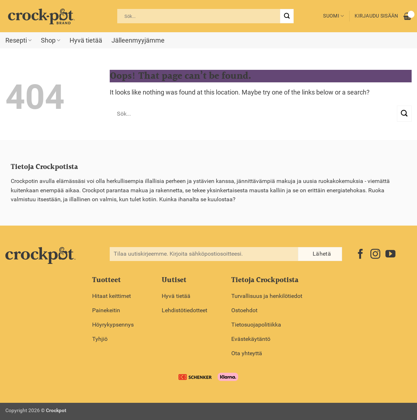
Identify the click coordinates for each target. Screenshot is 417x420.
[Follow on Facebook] (360, 254)
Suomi (333, 16)
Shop (50, 40)
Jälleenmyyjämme (138, 40)
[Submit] (287, 16)
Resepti (18, 40)
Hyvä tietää (86, 40)
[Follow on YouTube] (390, 254)
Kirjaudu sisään (376, 16)
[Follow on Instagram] (375, 254)
